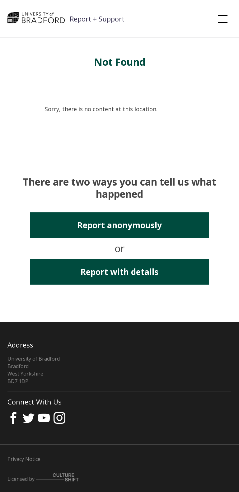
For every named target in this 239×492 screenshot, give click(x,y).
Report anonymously (119, 225)
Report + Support (97, 18)
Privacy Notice (23, 459)
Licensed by (43, 477)
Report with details (119, 271)
